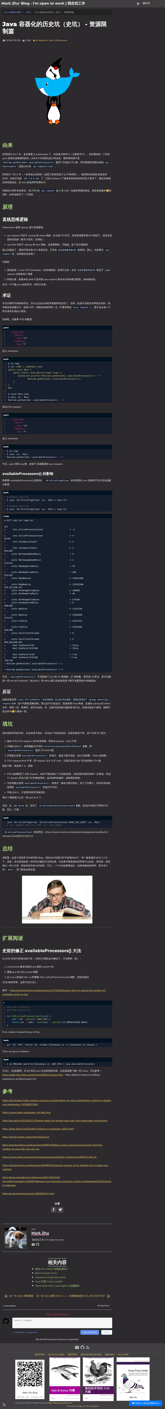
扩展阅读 (124, 37)
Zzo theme (93, 1406)
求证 (125, 26)
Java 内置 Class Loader (48, 1281)
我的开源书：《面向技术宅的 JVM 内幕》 (85, 1354)
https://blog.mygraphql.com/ (60, 1403)
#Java (51, 40)
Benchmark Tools (46, 1273)
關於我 (146, 4)
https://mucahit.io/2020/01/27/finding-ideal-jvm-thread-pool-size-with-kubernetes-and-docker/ (55, 1120)
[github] (37, 1245)
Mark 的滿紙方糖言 (13, 12)
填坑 (122, 32)
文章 (154, 4)
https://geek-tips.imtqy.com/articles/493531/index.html (32, 1074)
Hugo (79, 1406)
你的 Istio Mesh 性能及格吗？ (52, 1269)
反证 (125, 29)
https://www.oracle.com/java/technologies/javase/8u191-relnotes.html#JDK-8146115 (49, 1157)
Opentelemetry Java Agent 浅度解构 (57, 1286)
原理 (122, 20)
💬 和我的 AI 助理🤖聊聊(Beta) (145, 1403)
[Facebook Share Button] (54, 1209)
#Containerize (42, 40)
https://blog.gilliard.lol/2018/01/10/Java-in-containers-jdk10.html (38, 1128)
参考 (122, 46)
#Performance (61, 40)
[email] (33, 1245)
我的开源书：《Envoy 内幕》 (117, 1354)
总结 (122, 34)
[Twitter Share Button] (61, 1209)
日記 (161, 4)
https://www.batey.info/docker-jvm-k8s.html (26, 1112)
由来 (122, 18)
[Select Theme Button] (138, 3)
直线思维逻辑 (129, 23)
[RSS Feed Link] (88, 1348)
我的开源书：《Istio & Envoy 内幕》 (50, 1354)
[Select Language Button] (4, 1405)
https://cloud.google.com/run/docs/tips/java (25, 1136)
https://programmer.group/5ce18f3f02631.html (28, 1193)
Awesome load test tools (50, 1277)
